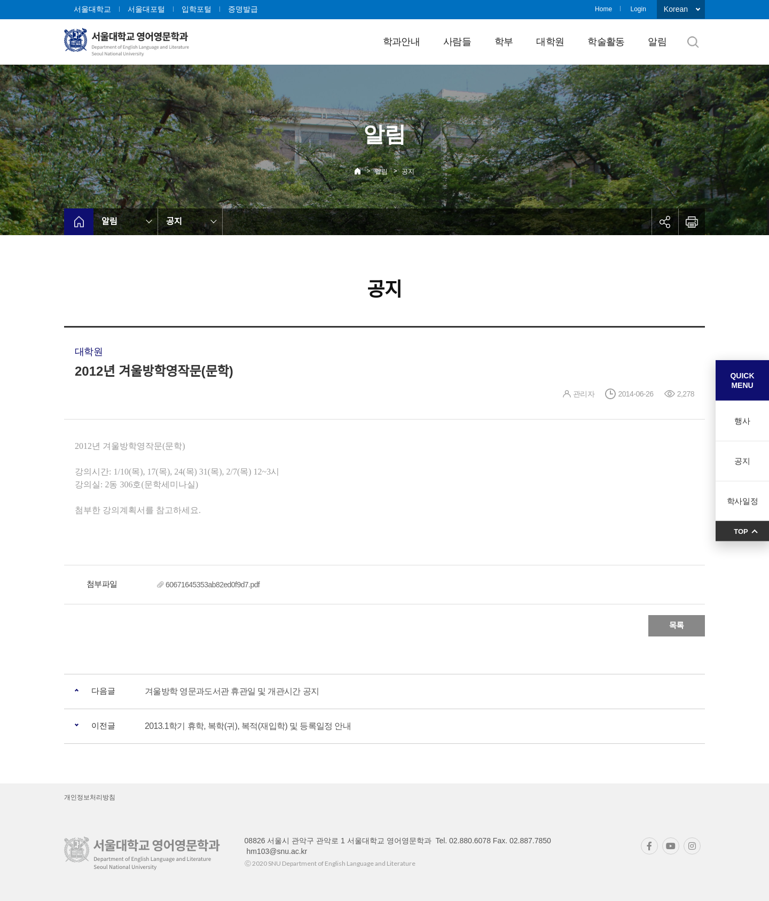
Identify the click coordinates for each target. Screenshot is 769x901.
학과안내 (401, 41)
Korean (676, 9)
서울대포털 (146, 9)
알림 (657, 41)
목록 (676, 625)
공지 (408, 171)
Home (603, 9)
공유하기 (665, 221)
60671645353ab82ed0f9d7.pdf (213, 584)
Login (638, 9)
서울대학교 (92, 9)
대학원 (550, 41)
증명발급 (243, 9)
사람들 (457, 41)
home (78, 221)
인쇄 (691, 221)
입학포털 (196, 9)
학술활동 (605, 41)
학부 (504, 41)
